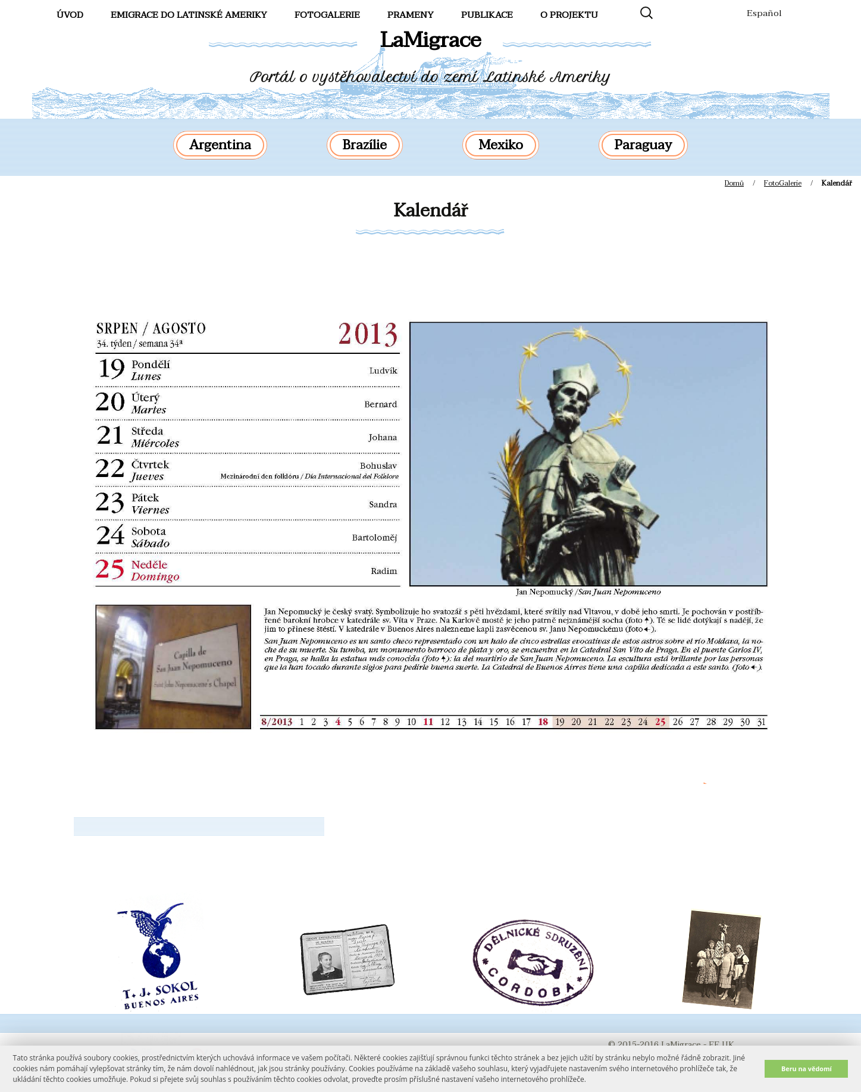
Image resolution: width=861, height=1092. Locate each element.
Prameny (410, 15)
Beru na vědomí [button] (806, 1068)
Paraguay (643, 145)
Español (764, 13)
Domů (734, 183)
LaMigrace (430, 40)
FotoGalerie (327, 15)
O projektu (569, 15)
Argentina (220, 145)
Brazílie (365, 145)
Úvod (70, 15)
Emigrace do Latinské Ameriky (189, 15)
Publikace (487, 15)
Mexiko (500, 145)
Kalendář (431, 211)
